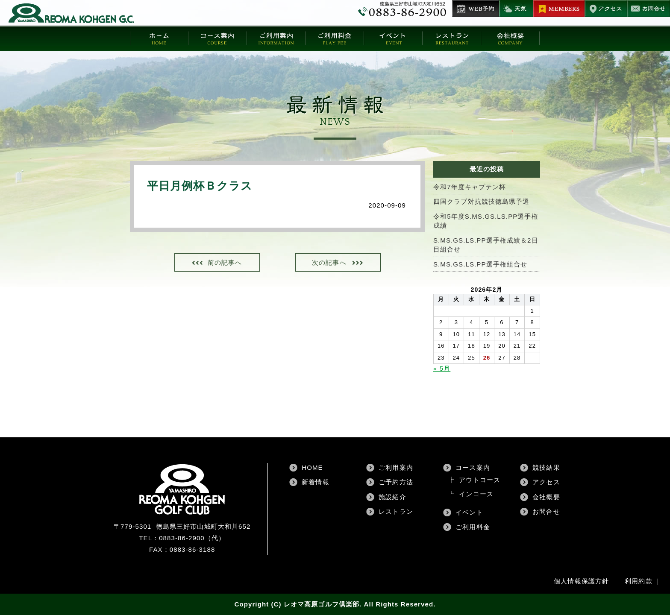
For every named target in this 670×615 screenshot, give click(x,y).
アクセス (546, 482)
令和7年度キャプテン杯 (469, 186)
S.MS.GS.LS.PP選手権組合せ (480, 264)
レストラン (396, 511)
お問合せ (546, 511)
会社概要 (546, 497)
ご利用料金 (472, 526)
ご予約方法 (396, 482)
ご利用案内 (396, 467)
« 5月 (441, 368)
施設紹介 (392, 497)
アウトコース (479, 479)
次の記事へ (329, 262)
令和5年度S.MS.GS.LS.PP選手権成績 (485, 221)
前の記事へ (225, 262)
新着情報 (315, 482)
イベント (469, 512)
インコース (476, 494)
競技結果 (546, 467)
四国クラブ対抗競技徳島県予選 (481, 201)
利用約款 (638, 581)
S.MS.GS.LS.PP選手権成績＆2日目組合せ (485, 245)
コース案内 (472, 467)
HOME (312, 467)
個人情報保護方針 (581, 581)
